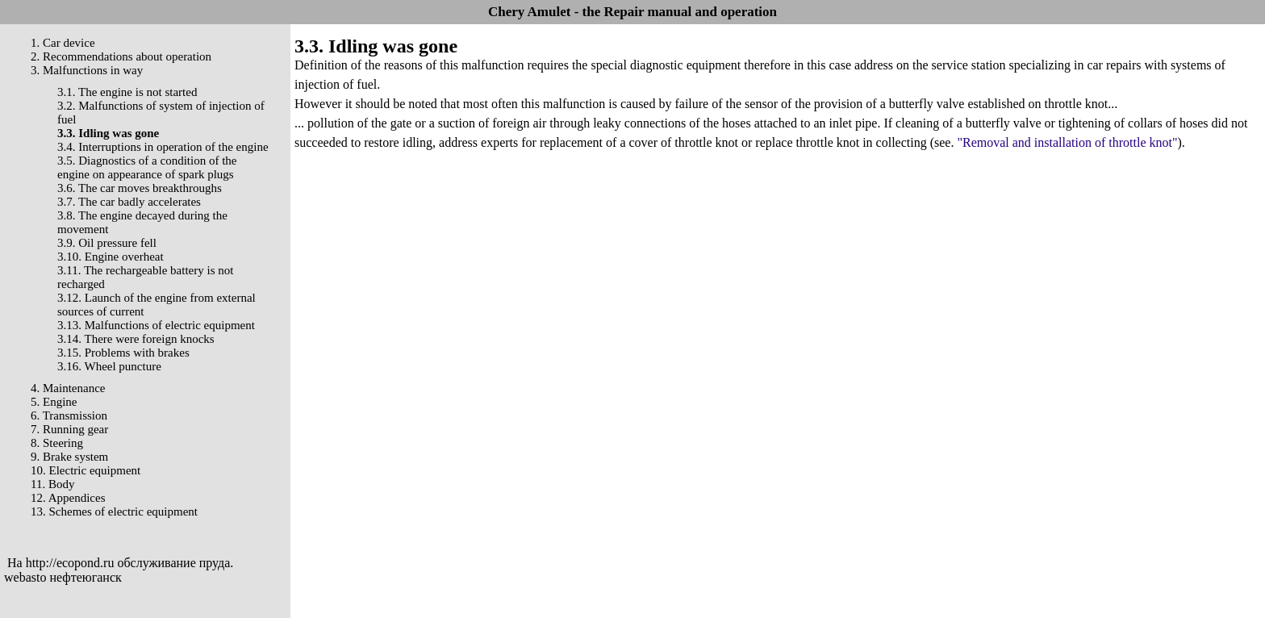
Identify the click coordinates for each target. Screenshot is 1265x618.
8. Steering (57, 442)
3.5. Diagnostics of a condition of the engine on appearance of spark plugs (146, 167)
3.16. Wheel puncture (109, 366)
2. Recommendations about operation (121, 56)
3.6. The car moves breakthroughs (139, 188)
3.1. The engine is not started (127, 92)
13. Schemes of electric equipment (114, 511)
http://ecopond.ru (70, 563)
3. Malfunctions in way (87, 70)
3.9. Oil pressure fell (107, 242)
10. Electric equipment (85, 470)
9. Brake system (69, 456)
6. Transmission (69, 415)
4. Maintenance (68, 388)
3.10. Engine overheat (110, 256)
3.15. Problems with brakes (123, 352)
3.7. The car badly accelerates (129, 201)
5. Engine (54, 401)
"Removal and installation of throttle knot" (1067, 142)
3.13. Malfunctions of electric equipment (156, 325)
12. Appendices (68, 497)
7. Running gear (69, 429)
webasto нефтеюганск (63, 577)
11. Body (52, 484)
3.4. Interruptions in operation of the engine (163, 146)
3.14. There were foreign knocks (136, 338)
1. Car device (63, 42)
